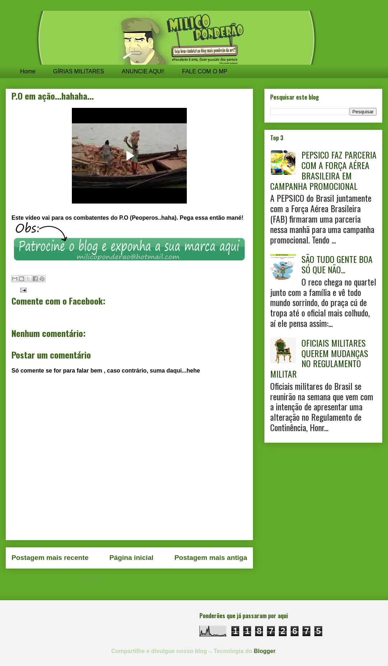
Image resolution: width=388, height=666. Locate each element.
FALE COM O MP (204, 71)
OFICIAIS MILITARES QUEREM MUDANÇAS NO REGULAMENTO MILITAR (319, 358)
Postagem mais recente (49, 557)
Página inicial (132, 557)
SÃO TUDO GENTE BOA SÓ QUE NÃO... (337, 264)
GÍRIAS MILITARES (78, 71)
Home (28, 71)
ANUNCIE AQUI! (143, 71)
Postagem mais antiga (210, 557)
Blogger (265, 651)
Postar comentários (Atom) (142, 579)
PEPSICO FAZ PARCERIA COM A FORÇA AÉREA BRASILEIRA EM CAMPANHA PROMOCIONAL (323, 170)
